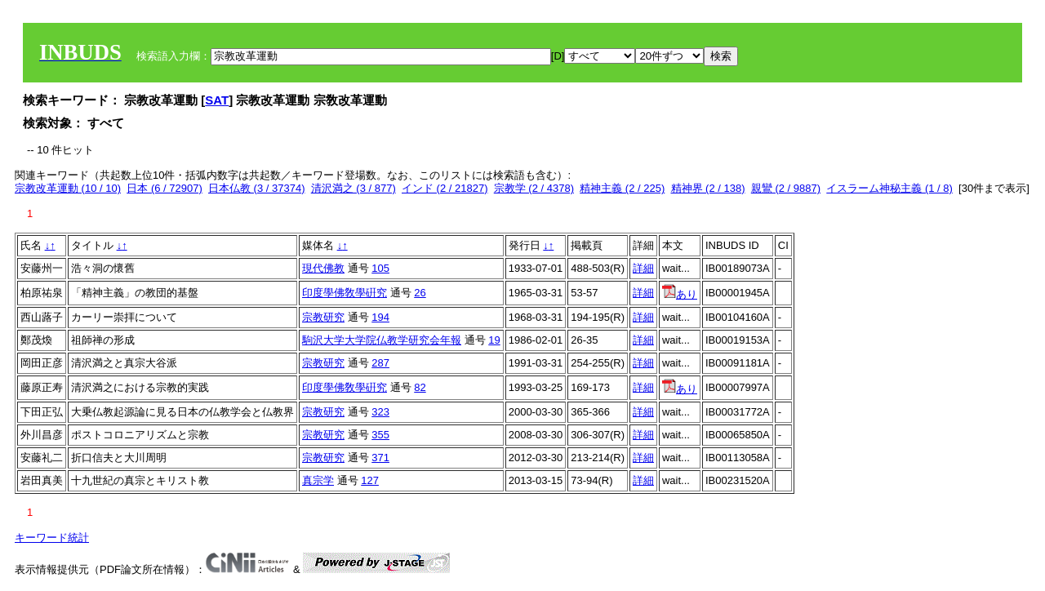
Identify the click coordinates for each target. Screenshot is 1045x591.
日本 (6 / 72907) (164, 188)
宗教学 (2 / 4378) (534, 188)
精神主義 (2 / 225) (622, 188)
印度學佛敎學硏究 (344, 293)
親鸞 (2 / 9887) (785, 188)
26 (419, 293)
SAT (217, 100)
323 (380, 412)
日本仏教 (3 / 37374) (256, 188)
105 (380, 268)
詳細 (643, 268)
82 (419, 387)
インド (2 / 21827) (445, 188)
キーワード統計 (52, 537)
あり (679, 294)
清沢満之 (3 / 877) (353, 188)
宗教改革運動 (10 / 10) (68, 188)
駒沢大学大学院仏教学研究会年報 (381, 340)
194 (380, 317)
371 (380, 457)
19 (494, 340)
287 (380, 363)
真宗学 (318, 480)
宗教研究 (323, 317)
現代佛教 (323, 268)
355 (380, 435)
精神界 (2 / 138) (708, 188)
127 (370, 480)
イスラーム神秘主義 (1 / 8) (889, 188)
